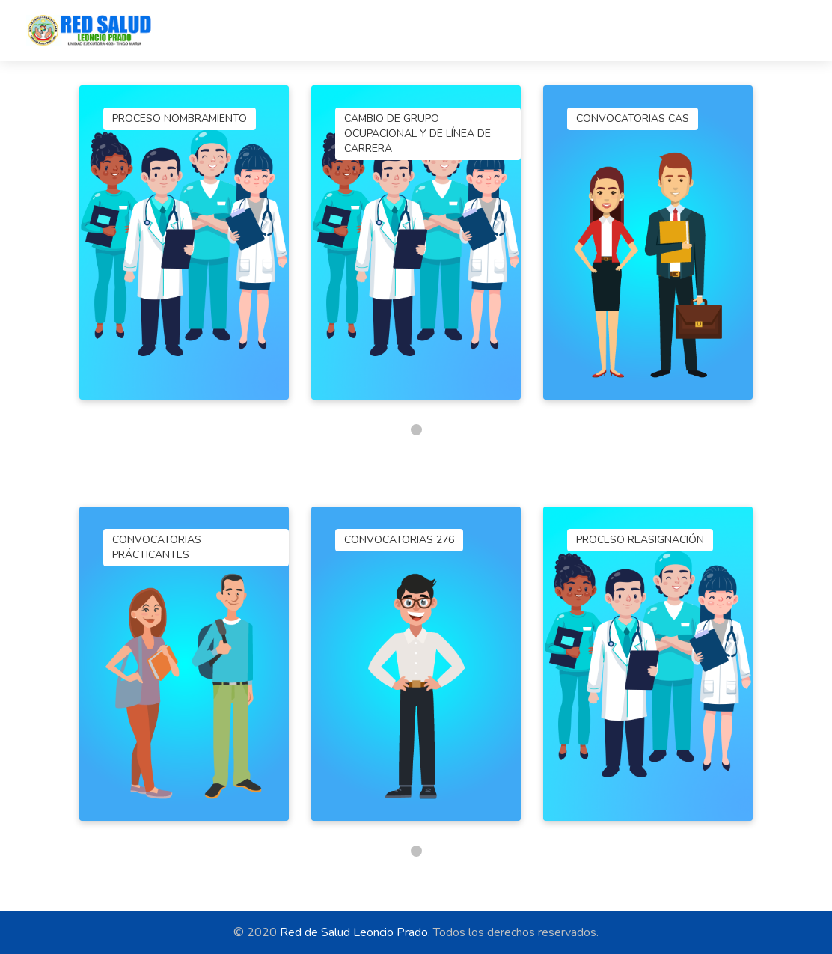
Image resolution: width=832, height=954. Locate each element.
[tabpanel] (184, 242)
